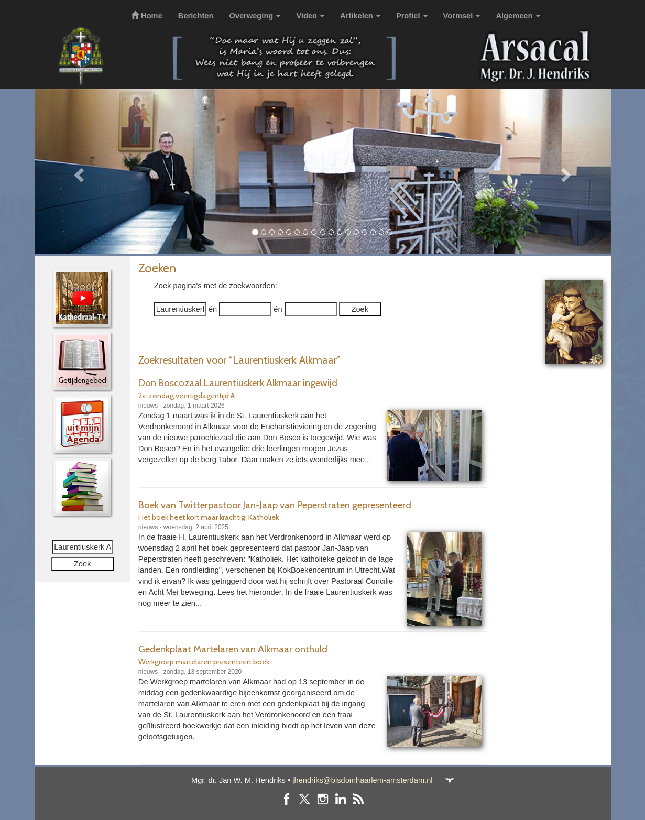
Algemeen (518, 16)
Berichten (196, 16)
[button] (78, 171)
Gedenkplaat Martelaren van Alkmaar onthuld (232, 649)
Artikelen (360, 16)
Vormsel (461, 16)
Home (146, 16)
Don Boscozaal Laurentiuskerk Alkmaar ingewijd (237, 383)
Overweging (254, 16)
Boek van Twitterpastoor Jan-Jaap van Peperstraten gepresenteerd (274, 505)
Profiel (412, 16)
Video (310, 16)
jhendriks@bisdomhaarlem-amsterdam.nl (362, 780)
